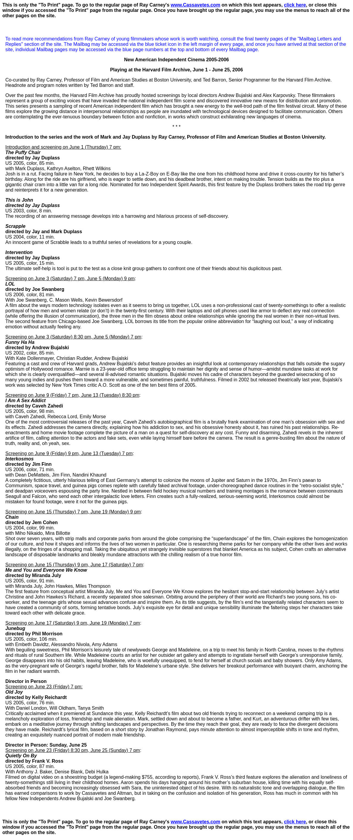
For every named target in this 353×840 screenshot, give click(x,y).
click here (295, 4)
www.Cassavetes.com (195, 4)
